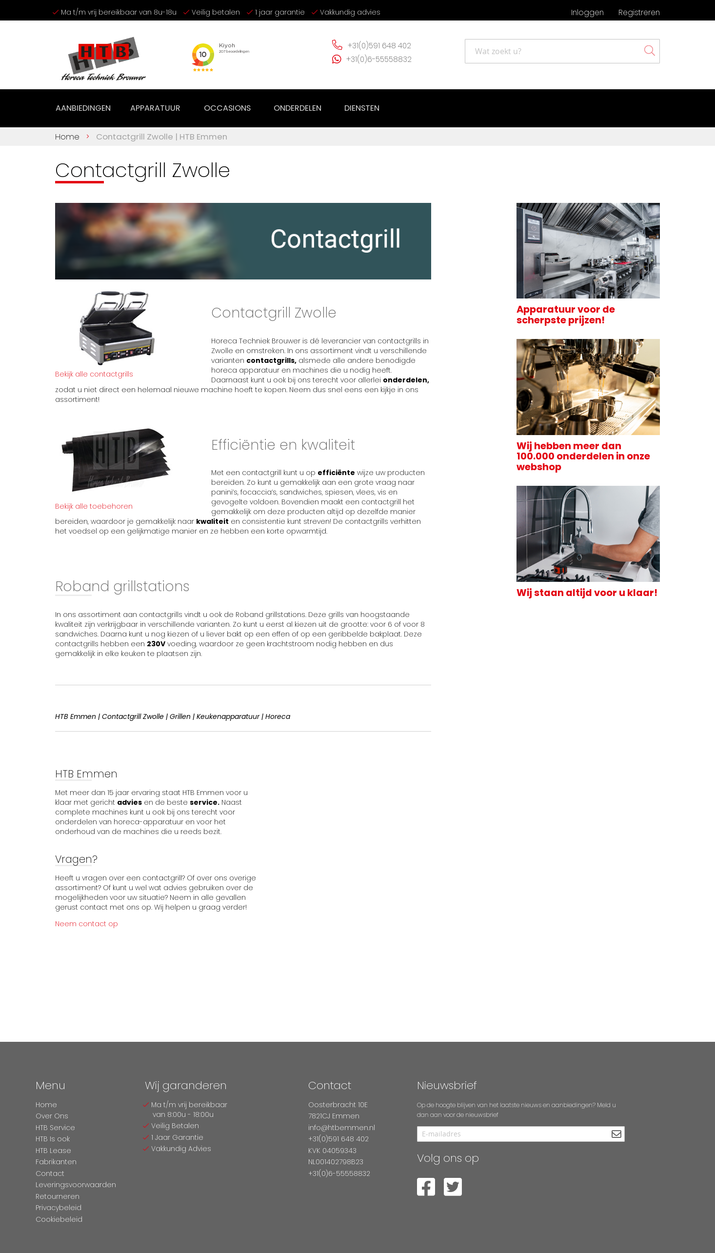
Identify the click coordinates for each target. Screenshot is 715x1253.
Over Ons (52, 1116)
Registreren (639, 12)
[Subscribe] (616, 1134)
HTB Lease (53, 1150)
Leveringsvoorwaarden (76, 1185)
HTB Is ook (53, 1139)
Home (68, 134)
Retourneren (57, 1196)
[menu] (215, 107)
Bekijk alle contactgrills (94, 372)
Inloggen (587, 12)
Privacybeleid (58, 1208)
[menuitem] (83, 107)
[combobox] (562, 51)
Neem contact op (86, 922)
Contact (50, 1173)
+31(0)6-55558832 (379, 59)
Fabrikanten (56, 1162)
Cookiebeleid (59, 1219)
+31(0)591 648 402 (379, 45)
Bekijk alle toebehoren (94, 504)
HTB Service (55, 1128)
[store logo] (104, 54)
